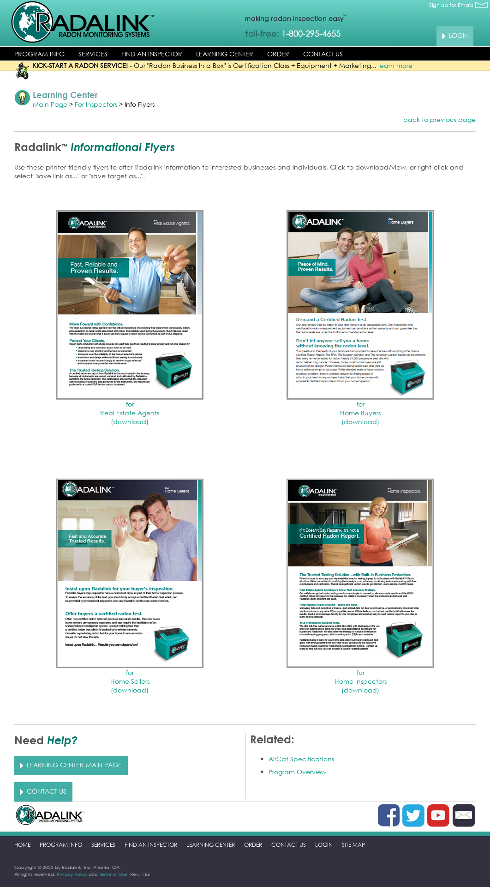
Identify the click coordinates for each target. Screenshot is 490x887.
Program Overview (298, 771)
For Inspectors (96, 104)
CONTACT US (323, 53)
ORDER (278, 53)
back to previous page (439, 119)
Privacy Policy (72, 874)
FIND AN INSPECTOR (151, 53)
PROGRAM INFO (39, 53)
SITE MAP (353, 845)
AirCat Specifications (301, 758)
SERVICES (93, 53)
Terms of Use (113, 874)
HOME (22, 845)
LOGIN (324, 845)
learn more (395, 65)
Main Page (50, 104)
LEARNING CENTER (224, 53)
